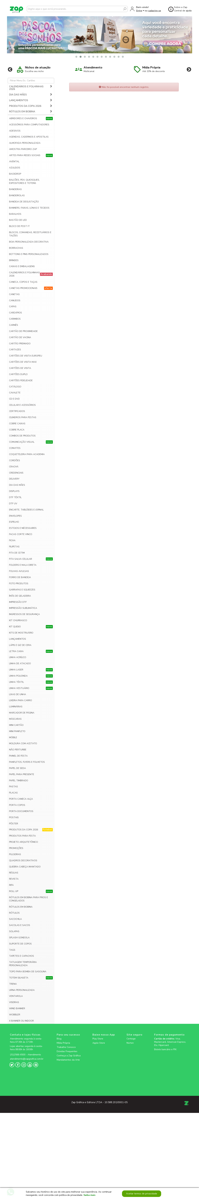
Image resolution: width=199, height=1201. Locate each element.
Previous (10, 64)
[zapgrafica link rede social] (27, 1047)
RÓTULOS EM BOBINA (31, 106)
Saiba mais (89, 1195)
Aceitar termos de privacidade (141, 1193)
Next (189, 64)
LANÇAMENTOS (31, 95)
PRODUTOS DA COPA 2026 (31, 101)
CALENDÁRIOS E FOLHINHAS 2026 (31, 83)
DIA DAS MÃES (31, 89)
